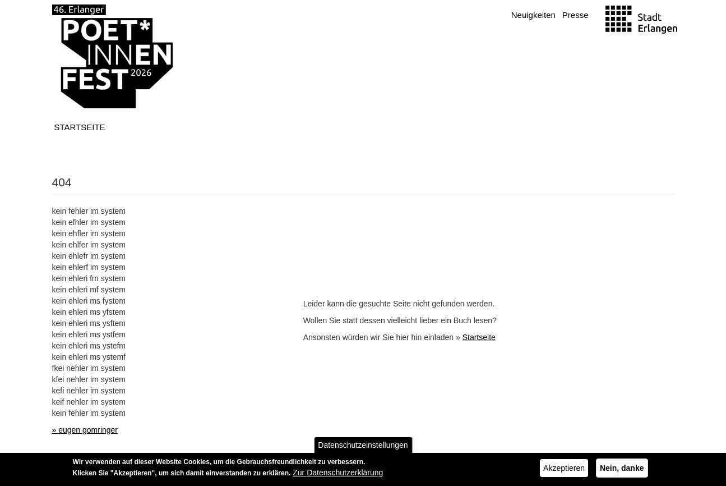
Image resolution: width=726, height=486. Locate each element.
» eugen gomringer (85, 429)
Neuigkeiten (533, 15)
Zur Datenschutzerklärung (338, 473)
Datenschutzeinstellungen (363, 446)
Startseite (79, 127)
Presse (575, 15)
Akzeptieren (564, 469)
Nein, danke (622, 469)
